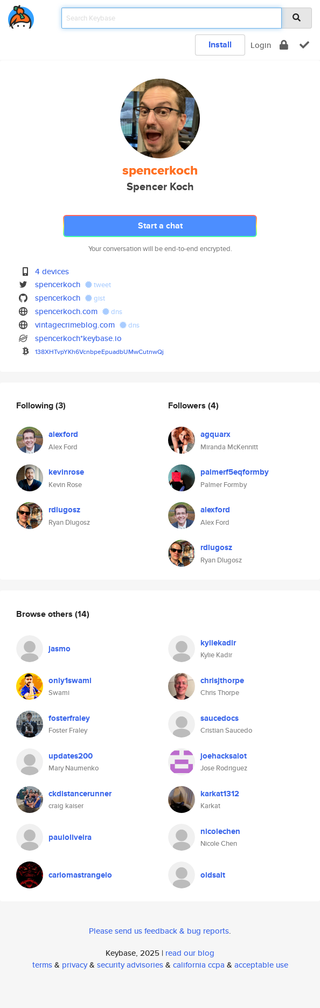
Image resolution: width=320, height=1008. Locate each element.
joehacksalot (223, 756)
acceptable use (261, 964)
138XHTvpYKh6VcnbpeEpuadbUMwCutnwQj (99, 351)
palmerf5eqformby (234, 472)
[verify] (304, 45)
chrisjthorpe (222, 680)
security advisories (130, 964)
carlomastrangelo (80, 875)
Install (220, 44)
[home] (21, 15)
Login (261, 45)
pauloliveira (70, 837)
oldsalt (212, 875)
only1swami (70, 680)
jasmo (59, 649)
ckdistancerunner (80, 794)
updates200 (70, 756)
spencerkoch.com (66, 311)
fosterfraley (69, 718)
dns (112, 312)
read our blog (189, 952)
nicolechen (220, 831)
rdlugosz (64, 510)
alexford (63, 434)
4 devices (52, 271)
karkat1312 (219, 794)
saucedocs (219, 718)
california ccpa (199, 964)
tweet (98, 285)
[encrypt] (284, 45)
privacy (74, 964)
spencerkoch (57, 284)
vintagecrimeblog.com (75, 324)
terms (42, 964)
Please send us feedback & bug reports (159, 930)
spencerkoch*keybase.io (78, 338)
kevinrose (66, 472)
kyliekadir (218, 643)
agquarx (215, 434)
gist (95, 298)
